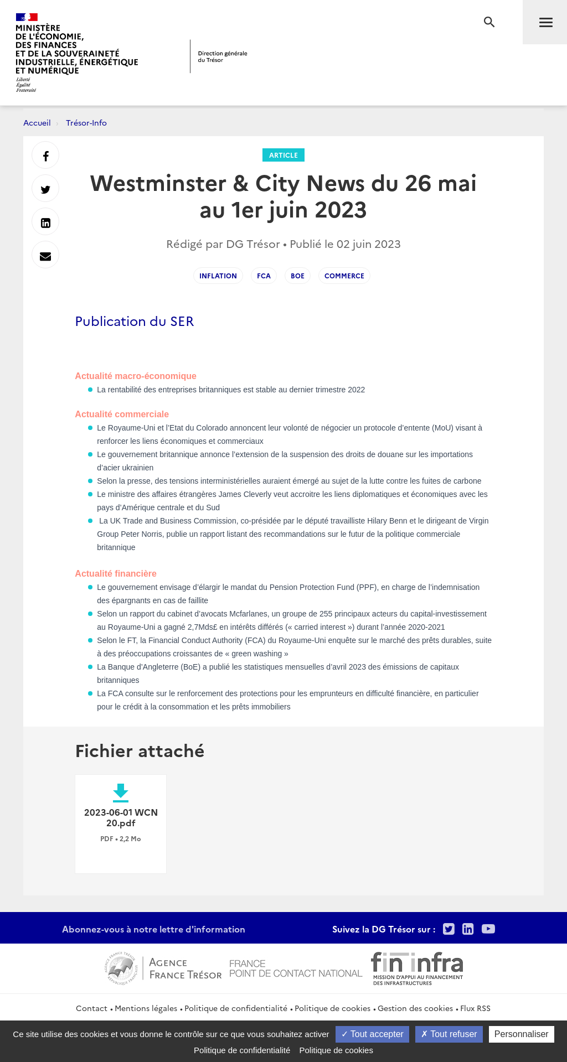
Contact (91, 1007)
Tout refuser (449, 1034)
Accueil (37, 122)
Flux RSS (475, 1007)
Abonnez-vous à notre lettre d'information (153, 928)
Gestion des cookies (415, 1007)
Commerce (344, 275)
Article (283, 154)
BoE (298, 275)
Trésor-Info (86, 122)
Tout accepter (372, 1034)
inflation (218, 275)
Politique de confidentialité (235, 1007)
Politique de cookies (332, 1007)
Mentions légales (146, 1007)
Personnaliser (521, 1034)
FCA (264, 275)
